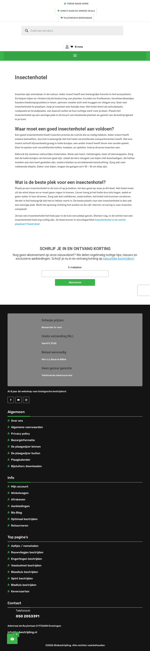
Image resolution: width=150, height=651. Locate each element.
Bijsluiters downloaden (26, 466)
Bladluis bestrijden (23, 585)
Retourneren (19, 525)
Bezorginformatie (23, 440)
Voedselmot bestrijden (26, 565)
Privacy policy (20, 433)
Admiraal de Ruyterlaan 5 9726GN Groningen (34, 625)
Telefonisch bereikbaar (77, 18)
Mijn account (66, 46)
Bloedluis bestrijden (24, 572)
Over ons (17, 420)
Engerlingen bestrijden (26, 558)
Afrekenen (18, 499)
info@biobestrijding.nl (22, 632)
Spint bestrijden (22, 578)
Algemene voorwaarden (27, 427)
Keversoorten (20, 591)
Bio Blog (16, 512)
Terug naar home (78, 3)
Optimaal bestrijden (24, 519)
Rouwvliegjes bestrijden (27, 552)
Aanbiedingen (20, 506)
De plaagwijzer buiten (25, 453)
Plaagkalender (20, 459)
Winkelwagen (20, 493)
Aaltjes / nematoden (24, 546)
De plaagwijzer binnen (26, 446)
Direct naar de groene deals (77, 11)
